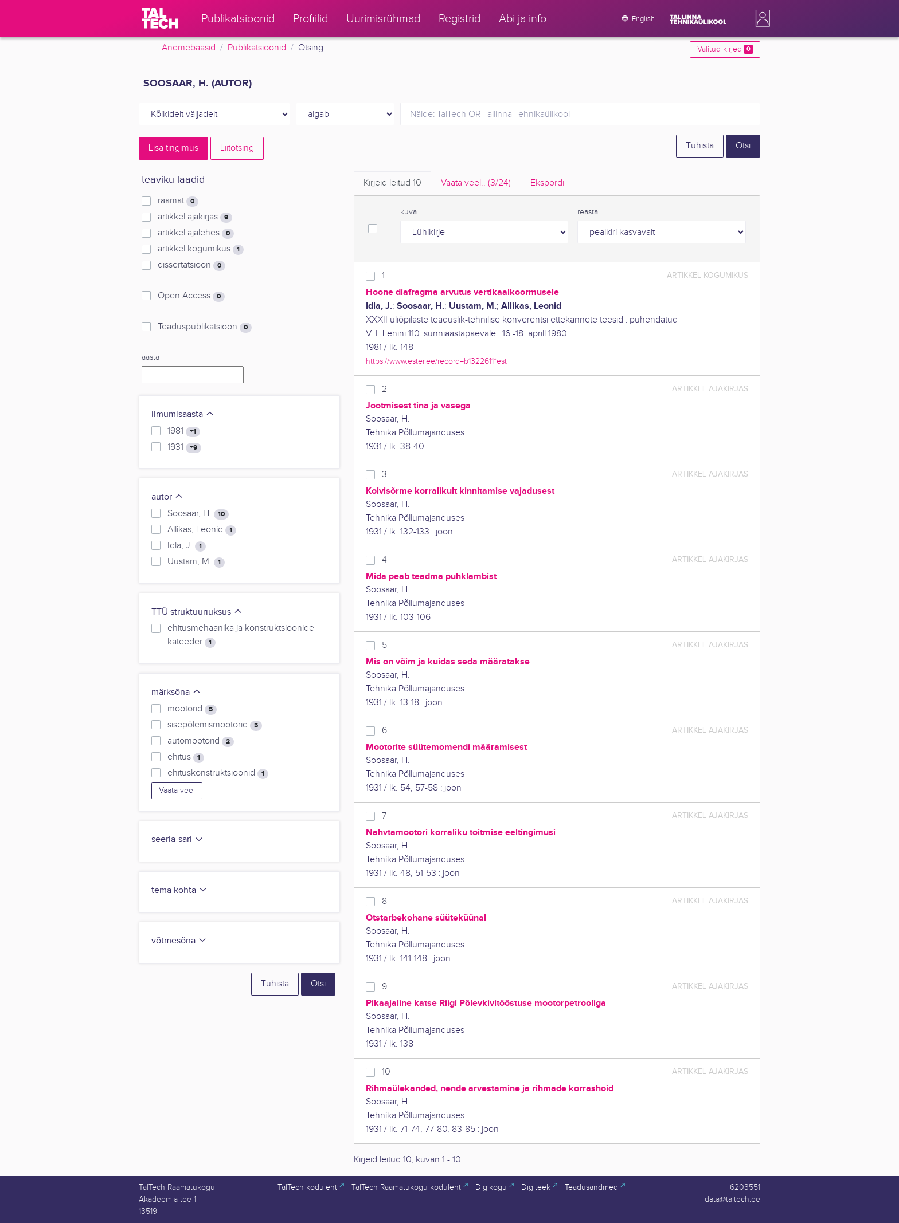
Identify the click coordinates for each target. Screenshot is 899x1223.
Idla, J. (186, 546)
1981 (183, 431)
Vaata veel (177, 790)
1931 (184, 447)
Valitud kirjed (725, 49)
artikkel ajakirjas (195, 217)
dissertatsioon (191, 265)
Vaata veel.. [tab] (476, 183)
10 (386, 1072)
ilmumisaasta (182, 414)
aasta (150, 357)
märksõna (176, 692)
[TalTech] (160, 18)
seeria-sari (177, 839)
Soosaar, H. (198, 514)
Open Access (191, 296)
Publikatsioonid (257, 47)
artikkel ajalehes (196, 233)
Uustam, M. (196, 562)
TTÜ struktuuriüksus (197, 612)
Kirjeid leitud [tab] (392, 183)
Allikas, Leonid (201, 530)
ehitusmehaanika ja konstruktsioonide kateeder (240, 635)
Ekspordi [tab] (547, 183)
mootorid (192, 709)
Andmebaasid (189, 47)
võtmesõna (179, 940)
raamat (178, 201)
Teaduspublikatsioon (205, 327)
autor (167, 496)
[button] (760, 18)
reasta (587, 212)
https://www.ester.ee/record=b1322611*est (436, 361)
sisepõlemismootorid (214, 725)
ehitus (185, 757)
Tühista (700, 145)
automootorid (200, 741)
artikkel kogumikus (201, 249)
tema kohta (179, 890)
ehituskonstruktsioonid (217, 773)
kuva (408, 212)
